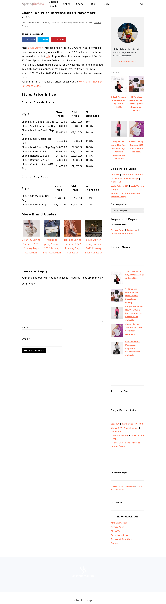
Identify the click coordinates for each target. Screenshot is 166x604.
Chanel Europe (131, 178)
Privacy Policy (117, 230)
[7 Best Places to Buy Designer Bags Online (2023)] (117, 278)
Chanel (80, 3)
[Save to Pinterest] (58, 39)
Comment (28, 283)
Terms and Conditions (122, 233)
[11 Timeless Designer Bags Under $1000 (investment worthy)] (117, 296)
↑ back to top (83, 600)
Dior (93, 3)
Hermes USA (117, 193)
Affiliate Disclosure (120, 522)
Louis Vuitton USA (119, 186)
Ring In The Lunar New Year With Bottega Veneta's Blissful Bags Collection (134, 313)
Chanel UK (116, 181)
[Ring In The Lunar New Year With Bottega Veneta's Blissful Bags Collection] (117, 313)
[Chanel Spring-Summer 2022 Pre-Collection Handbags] (117, 331)
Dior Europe (127, 174)
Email (26, 338)
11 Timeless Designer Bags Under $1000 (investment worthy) (132, 296)
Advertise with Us (119, 535)
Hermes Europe (132, 193)
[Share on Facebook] (29, 39)
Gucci (107, 3)
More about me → (127, 61)
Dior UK (139, 174)
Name (26, 327)
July (48, 56)
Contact (115, 543)
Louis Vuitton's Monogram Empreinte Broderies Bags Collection (132, 348)
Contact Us (132, 230)
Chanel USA (116, 178)
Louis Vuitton (35, 47)
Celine (66, 3)
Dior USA (115, 174)
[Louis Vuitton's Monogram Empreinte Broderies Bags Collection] (117, 348)
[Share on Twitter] (43, 39)
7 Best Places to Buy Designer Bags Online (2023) (134, 274)
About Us (115, 531)
